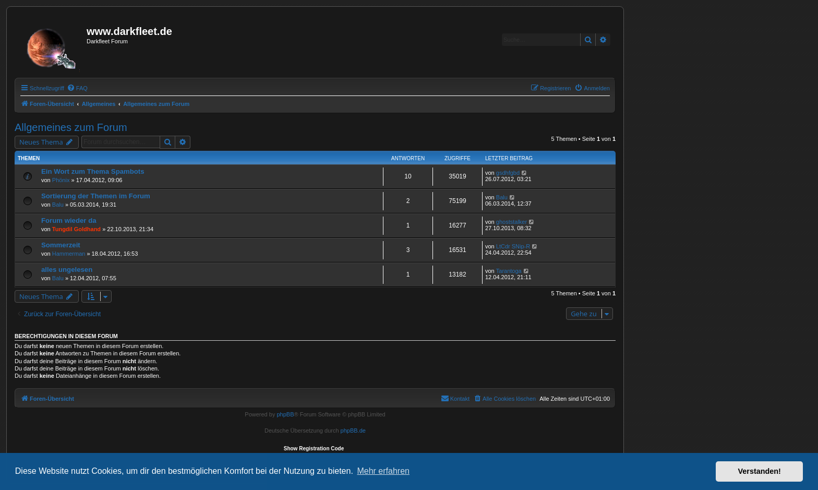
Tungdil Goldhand (76, 229)
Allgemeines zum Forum (71, 127)
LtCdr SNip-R (513, 246)
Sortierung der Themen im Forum (95, 196)
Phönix (61, 180)
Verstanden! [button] (759, 471)
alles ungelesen (66, 269)
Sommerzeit (60, 245)
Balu (58, 204)
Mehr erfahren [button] (383, 471)
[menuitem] (77, 88)
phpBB (285, 414)
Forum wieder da (69, 220)
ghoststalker (511, 222)
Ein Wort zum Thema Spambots (93, 171)
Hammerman (69, 253)
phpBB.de (353, 430)
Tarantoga (509, 271)
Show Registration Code (314, 448)
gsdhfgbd (508, 173)
